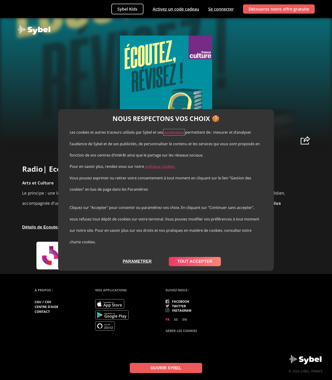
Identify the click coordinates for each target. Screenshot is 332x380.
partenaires (174, 132)
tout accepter (194, 261)
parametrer (137, 261)
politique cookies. (160, 166)
